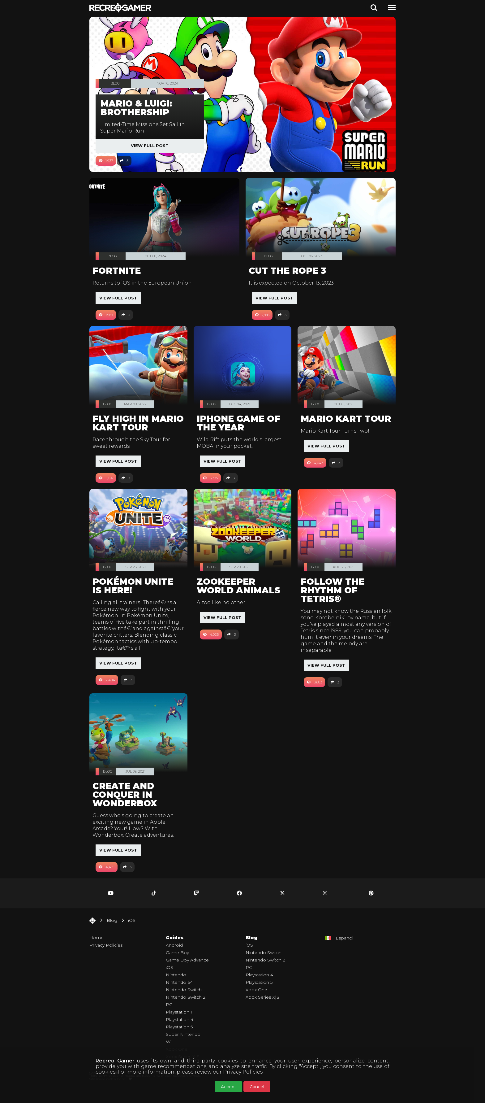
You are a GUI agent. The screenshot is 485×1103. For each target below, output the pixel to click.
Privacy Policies (243, 1072)
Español (344, 951)
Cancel (257, 1086)
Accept (228, 1086)
